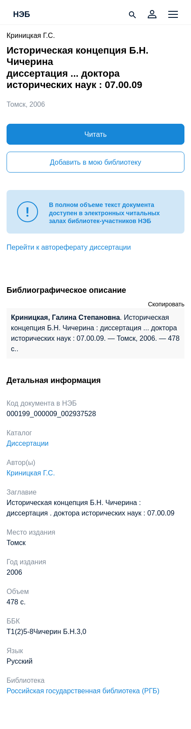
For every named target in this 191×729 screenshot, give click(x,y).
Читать (95, 134)
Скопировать (166, 304)
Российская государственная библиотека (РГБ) (83, 691)
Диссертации (28, 443)
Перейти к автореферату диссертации (69, 247)
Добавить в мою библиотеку (95, 162)
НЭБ (21, 15)
